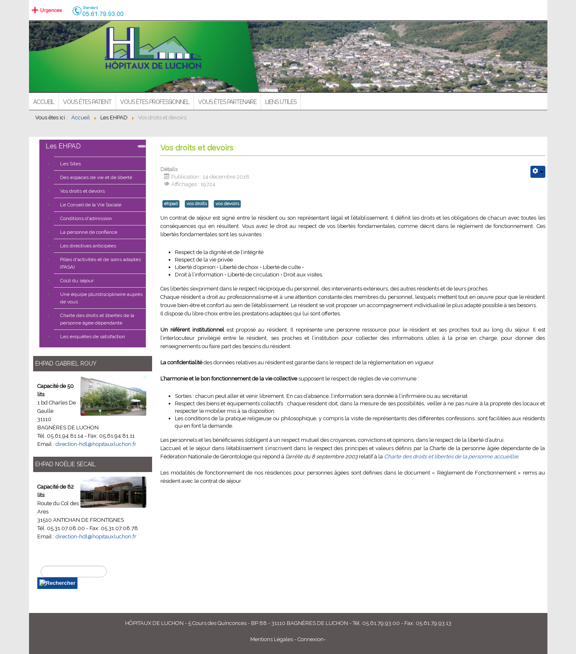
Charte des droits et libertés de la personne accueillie (451, 456)
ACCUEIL (43, 102)
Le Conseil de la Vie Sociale (90, 205)
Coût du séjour (77, 280)
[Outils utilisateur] (537, 172)
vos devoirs (227, 203)
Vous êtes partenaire (227, 102)
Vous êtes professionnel (154, 102)
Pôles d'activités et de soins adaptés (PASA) (100, 263)
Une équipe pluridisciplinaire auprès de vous (101, 298)
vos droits (196, 203)
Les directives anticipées (88, 246)
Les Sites (70, 164)
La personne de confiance (88, 232)
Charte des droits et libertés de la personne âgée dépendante (97, 319)
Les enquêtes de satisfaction (92, 336)
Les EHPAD (63, 146)
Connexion (311, 639)
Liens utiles (280, 102)
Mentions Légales (271, 639)
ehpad (171, 203)
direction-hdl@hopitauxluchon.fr (96, 444)
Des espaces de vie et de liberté (96, 177)
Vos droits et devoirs (82, 191)
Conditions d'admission (86, 218)
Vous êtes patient (87, 102)
